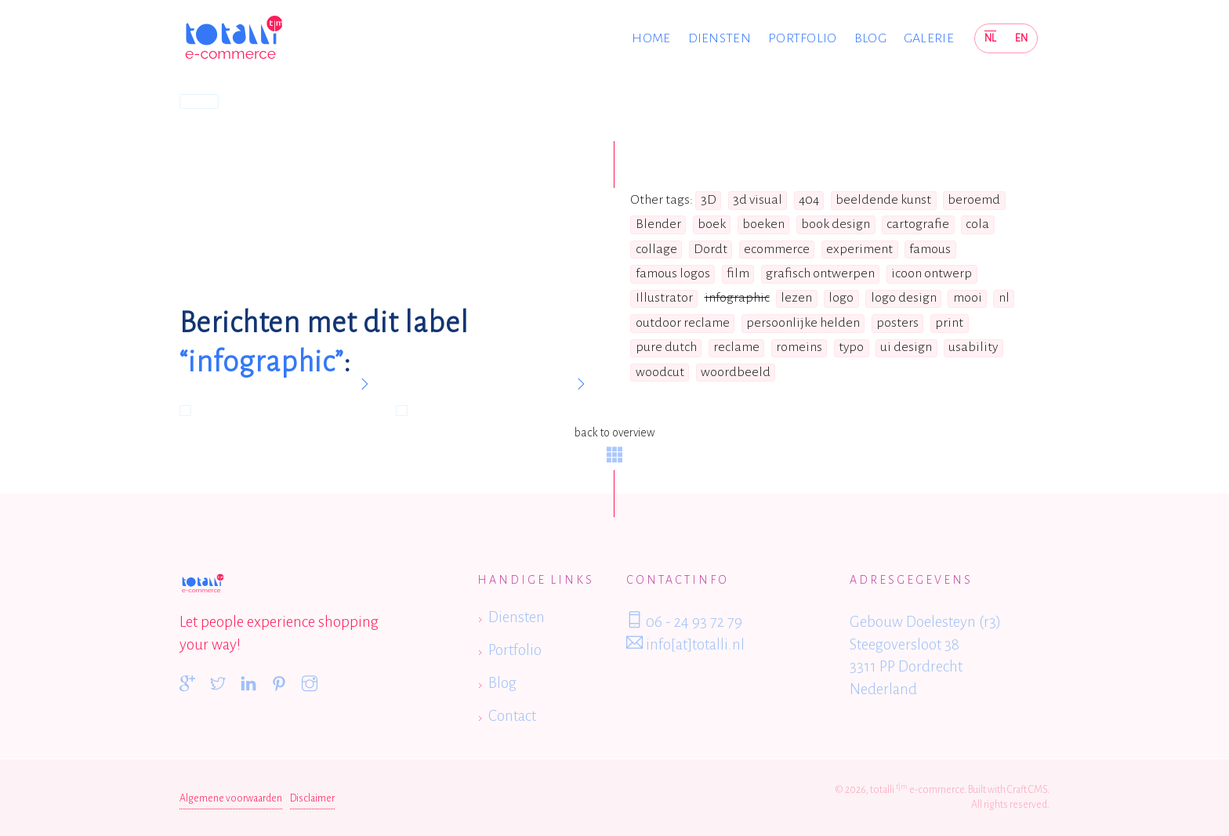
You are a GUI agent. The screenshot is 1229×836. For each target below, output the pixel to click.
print (949, 323)
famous (930, 249)
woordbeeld (735, 372)
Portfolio (802, 38)
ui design (906, 347)
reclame (736, 347)
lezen (796, 298)
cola (977, 224)
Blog (870, 38)
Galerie (929, 38)
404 (809, 200)
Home (651, 38)
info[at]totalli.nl (685, 643)
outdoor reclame (683, 323)
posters (897, 323)
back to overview (614, 444)
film (738, 273)
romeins (799, 347)
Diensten (719, 38)
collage (656, 249)
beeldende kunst (883, 200)
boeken (763, 224)
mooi (967, 298)
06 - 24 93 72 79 (684, 620)
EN (1021, 38)
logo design (904, 298)
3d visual (757, 200)
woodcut (660, 372)
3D (708, 200)
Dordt (710, 249)
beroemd (974, 200)
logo (841, 298)
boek (712, 224)
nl (1004, 298)
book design (835, 224)
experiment (859, 249)
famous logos (673, 273)
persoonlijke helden (803, 323)
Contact (512, 716)
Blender (658, 224)
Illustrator (664, 298)
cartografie (917, 224)
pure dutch (666, 347)
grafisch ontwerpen (820, 273)
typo (851, 347)
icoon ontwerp (931, 273)
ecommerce (777, 249)
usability (973, 347)
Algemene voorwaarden (230, 798)
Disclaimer (312, 798)
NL (990, 38)
